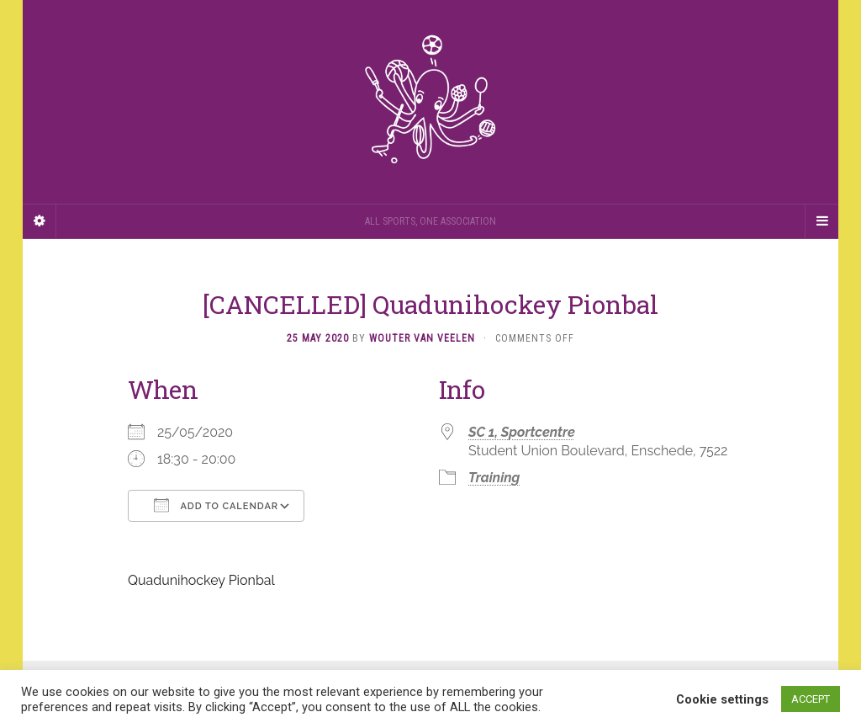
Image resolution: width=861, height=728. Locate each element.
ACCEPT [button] (810, 699)
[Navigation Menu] (821, 221)
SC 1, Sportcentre (521, 432)
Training (494, 478)
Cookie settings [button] (722, 699)
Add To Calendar (216, 505)
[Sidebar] (39, 221)
